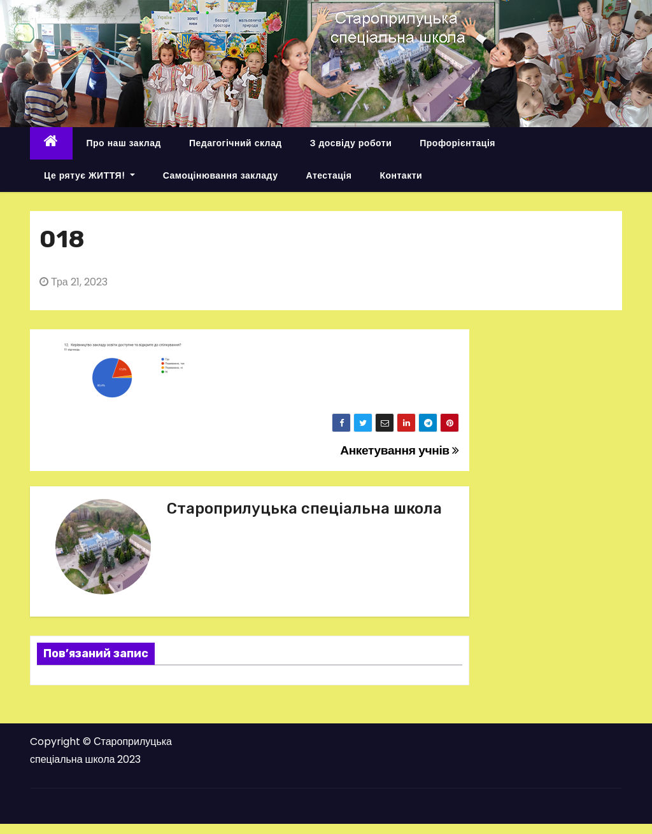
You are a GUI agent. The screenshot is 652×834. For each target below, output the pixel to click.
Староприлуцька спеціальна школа (304, 508)
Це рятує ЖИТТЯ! (89, 175)
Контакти (400, 175)
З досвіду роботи (351, 143)
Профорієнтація (457, 143)
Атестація (328, 175)
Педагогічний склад (235, 143)
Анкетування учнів (399, 450)
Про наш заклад (124, 143)
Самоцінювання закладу (220, 175)
